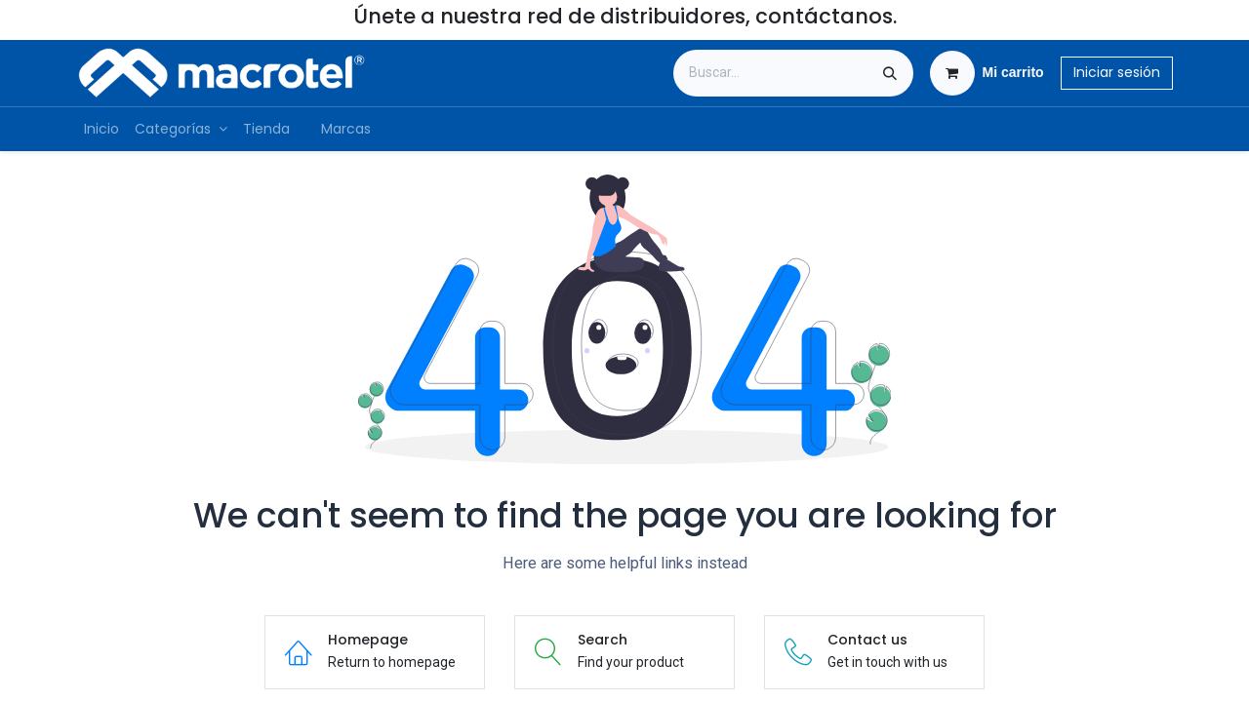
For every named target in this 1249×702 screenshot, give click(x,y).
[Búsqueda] (889, 73)
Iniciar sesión (1116, 72)
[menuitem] (101, 129)
